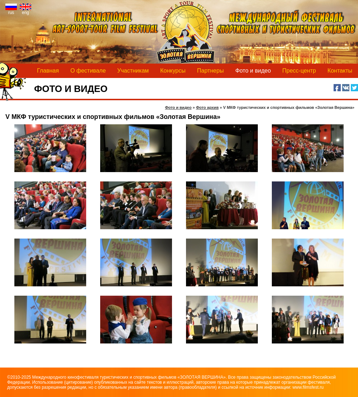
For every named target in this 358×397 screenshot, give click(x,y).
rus (11, 10)
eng (25, 10)
